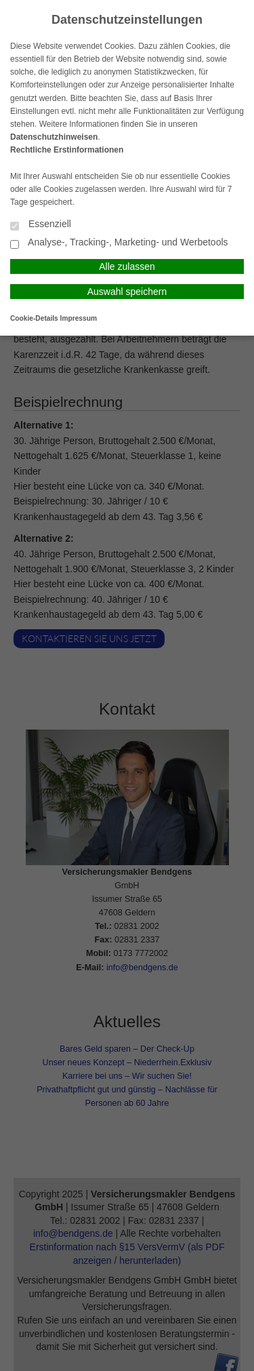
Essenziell (40, 225)
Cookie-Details (34, 318)
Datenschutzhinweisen (54, 137)
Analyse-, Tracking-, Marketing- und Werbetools (119, 243)
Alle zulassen (127, 266)
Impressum (78, 318)
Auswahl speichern (127, 291)
